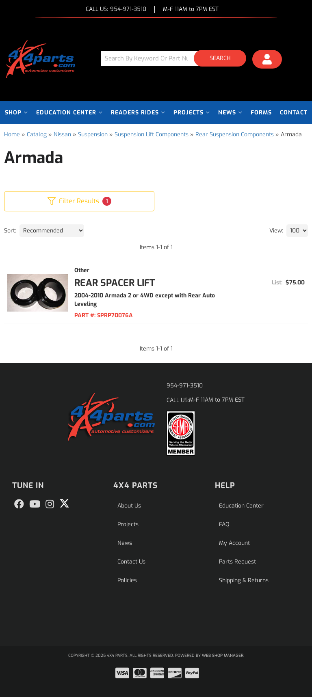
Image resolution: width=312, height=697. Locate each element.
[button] (176, 58)
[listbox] (52, 230)
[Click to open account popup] (267, 60)
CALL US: (116, 9)
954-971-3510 (185, 385)
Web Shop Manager (222, 655)
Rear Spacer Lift (114, 283)
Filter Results (79, 201)
